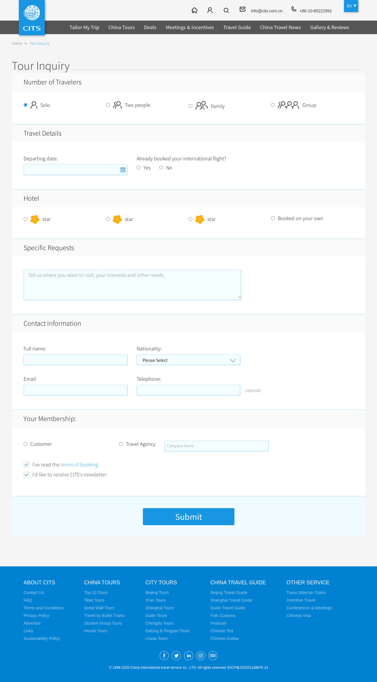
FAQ (28, 600)
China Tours (121, 27)
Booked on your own (297, 218)
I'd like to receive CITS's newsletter (69, 475)
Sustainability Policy (42, 638)
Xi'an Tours (155, 600)
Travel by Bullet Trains (104, 615)
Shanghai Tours (159, 608)
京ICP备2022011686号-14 (247, 668)
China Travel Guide (238, 582)
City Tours (161, 582)
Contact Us (34, 592)
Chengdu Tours (159, 623)
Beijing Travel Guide (228, 592)
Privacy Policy (36, 615)
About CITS (39, 582)
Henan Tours (95, 630)
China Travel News (280, 27)
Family (206, 106)
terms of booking (79, 464)
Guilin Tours (156, 615)
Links (28, 630)
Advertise (32, 623)
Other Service (308, 582)
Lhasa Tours (156, 638)
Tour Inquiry (39, 43)
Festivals (218, 623)
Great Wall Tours (99, 608)
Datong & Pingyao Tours (167, 630)
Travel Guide (237, 27)
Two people (128, 105)
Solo (37, 105)
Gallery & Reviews (329, 27)
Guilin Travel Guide (227, 608)
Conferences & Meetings (309, 608)
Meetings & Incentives (190, 27)
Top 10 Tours (96, 592)
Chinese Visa (299, 615)
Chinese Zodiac (224, 638)
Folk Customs (223, 615)
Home (17, 43)
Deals (150, 27)
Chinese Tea (221, 630)
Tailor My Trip (84, 27)
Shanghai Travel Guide (231, 600)
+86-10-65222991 (315, 11)
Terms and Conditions (43, 608)
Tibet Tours (94, 600)
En (349, 6)
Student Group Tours (103, 623)
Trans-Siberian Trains (306, 592)
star (37, 219)
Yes (144, 167)
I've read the (65, 465)
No (165, 167)
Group (293, 105)
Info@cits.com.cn (266, 11)
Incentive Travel (301, 600)
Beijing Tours (157, 592)
